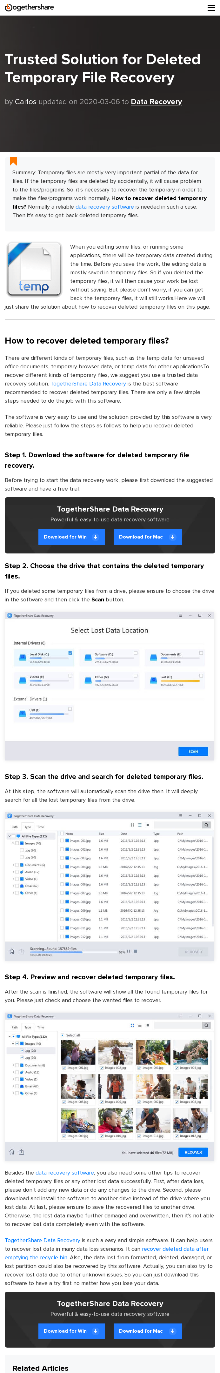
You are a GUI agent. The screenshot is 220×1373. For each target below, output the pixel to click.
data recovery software (105, 207)
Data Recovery (156, 102)
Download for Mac (148, 537)
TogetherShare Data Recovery (88, 384)
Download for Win (71, 537)
